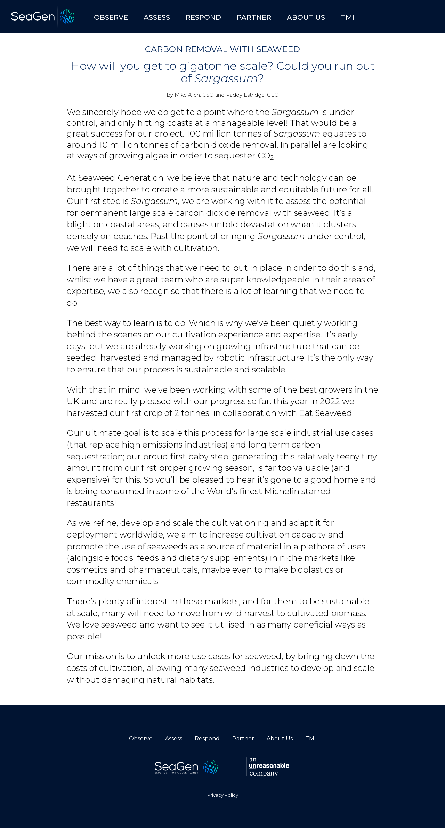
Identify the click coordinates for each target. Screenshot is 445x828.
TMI (347, 17)
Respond (203, 17)
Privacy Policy (222, 795)
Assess (157, 17)
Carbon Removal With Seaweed (222, 49)
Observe (111, 17)
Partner (254, 17)
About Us (306, 17)
